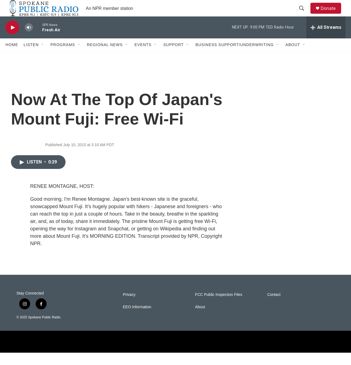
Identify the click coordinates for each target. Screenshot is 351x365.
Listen (31, 57)
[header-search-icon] (304, 14)
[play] (12, 40)
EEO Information (137, 319)
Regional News (105, 57)
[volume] (28, 40)
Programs (62, 57)
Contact (274, 307)
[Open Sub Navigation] (43, 57)
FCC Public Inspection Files (218, 307)
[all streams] (326, 40)
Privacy (129, 307)
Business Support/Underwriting (235, 57)
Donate (331, 14)
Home (11, 57)
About (292, 57)
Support (173, 57)
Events (142, 57)
